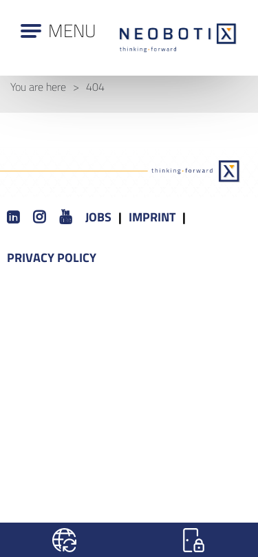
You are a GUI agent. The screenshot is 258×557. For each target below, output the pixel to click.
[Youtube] (65, 217)
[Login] (194, 540)
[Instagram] (39, 217)
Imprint (152, 217)
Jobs (98, 217)
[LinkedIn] (13, 217)
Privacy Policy (51, 257)
